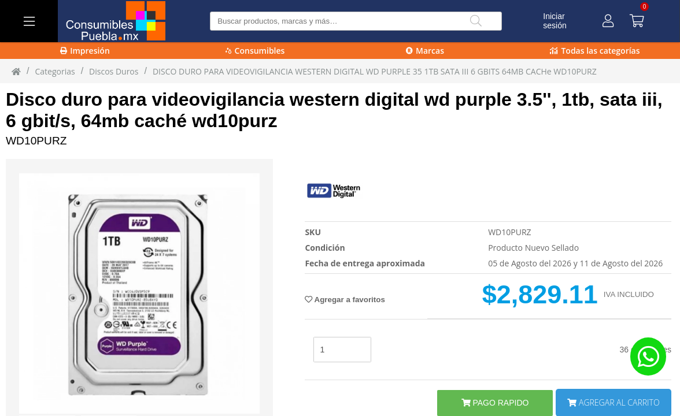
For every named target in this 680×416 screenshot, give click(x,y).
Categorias (55, 71)
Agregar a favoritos (345, 299)
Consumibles (255, 50)
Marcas (425, 50)
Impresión (85, 50)
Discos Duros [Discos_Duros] (113, 71)
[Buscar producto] (356, 21)
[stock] (342, 349)
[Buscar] (476, 21)
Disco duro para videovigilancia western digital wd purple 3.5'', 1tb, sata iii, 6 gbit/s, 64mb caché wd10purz (334, 110)
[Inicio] (16, 71)
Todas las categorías (595, 50)
